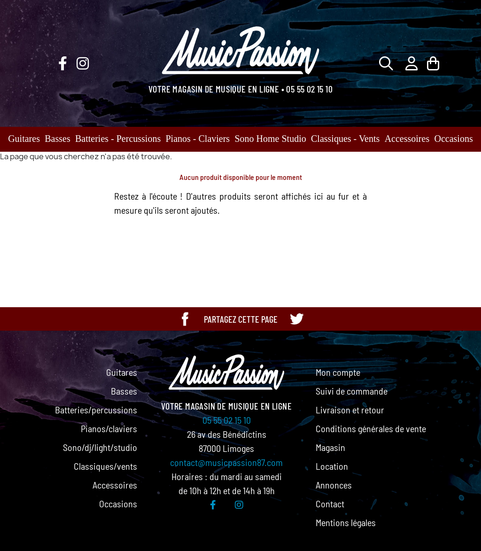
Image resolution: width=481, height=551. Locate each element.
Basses (57, 138)
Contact (330, 503)
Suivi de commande (352, 390)
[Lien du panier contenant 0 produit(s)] (433, 63)
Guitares (24, 138)
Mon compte (338, 372)
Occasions (453, 138)
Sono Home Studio (270, 138)
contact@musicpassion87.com (226, 462)
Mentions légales (346, 522)
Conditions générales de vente (371, 428)
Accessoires (407, 138)
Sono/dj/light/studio (100, 447)
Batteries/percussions (96, 409)
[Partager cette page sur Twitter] (296, 319)
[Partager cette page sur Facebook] (185, 319)
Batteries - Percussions (118, 138)
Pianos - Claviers (198, 138)
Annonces (334, 484)
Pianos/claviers (109, 428)
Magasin (330, 447)
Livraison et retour (350, 409)
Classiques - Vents (345, 138)
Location (332, 466)
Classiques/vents (105, 466)
